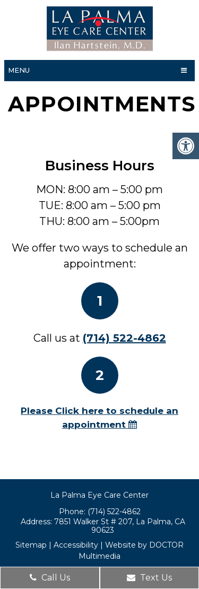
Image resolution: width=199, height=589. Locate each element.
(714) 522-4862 (124, 338)
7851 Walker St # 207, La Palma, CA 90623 (119, 526)
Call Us (50, 578)
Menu (19, 70)
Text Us (149, 578)
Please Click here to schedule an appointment (99, 417)
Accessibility (76, 545)
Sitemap (31, 545)
